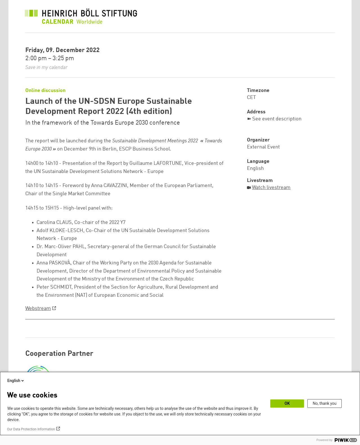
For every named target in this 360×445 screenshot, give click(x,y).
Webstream (38, 308)
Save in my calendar (46, 67)
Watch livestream (271, 187)
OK (287, 403)
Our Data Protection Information (31, 429)
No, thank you (325, 403)
